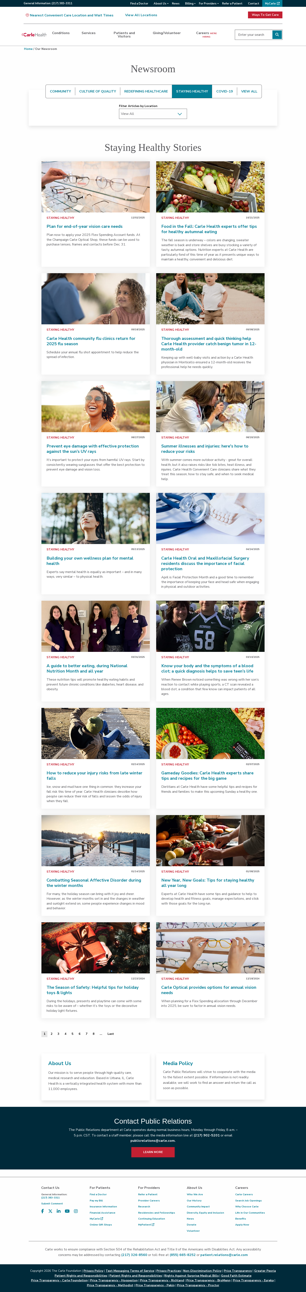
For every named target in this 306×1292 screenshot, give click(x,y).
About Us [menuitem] (160, 4)
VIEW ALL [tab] (249, 91)
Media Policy (178, 1063)
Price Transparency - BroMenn (208, 1280)
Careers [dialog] (206, 34)
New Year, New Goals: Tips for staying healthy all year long (207, 882)
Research (144, 1206)
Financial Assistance (102, 1212)
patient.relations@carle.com (224, 1255)
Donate (191, 1224)
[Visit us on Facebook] (42, 1211)
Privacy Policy (93, 1271)
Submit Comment (52, 1203)
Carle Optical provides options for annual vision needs (208, 990)
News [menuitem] (176, 4)
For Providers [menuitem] (208, 4)
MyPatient (146, 1224)
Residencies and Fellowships (156, 1212)
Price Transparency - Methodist (110, 1285)
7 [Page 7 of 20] (86, 1034)
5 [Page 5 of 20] (72, 1034)
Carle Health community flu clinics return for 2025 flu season (91, 341)
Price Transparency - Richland (162, 1280)
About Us (59, 1063)
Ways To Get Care (265, 15)
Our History (194, 1200)
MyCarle (96, 1218)
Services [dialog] (89, 33)
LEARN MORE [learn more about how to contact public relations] (153, 1152)
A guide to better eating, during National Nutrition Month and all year (87, 668)
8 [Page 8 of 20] (93, 1034)
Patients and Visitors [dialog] (124, 35)
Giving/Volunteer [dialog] (167, 33)
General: (48, 3)
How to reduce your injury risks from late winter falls (94, 775)
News (190, 1218)
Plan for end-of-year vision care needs (85, 226)
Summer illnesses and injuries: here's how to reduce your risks (204, 448)
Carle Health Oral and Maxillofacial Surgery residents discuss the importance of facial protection (205, 563)
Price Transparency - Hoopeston (114, 1280)
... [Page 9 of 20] (101, 1034)
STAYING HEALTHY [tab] (192, 91)
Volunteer (193, 1231)
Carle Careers (244, 1194)
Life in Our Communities (250, 1212)
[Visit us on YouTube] (67, 1211)
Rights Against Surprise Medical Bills (191, 1276)
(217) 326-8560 (134, 1255)
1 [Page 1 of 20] (44, 1034)
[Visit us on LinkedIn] (59, 1211)
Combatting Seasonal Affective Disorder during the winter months (94, 882)
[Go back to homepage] (34, 34)
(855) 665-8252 (183, 1255)
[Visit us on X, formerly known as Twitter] (50, 1211)
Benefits (240, 1218)
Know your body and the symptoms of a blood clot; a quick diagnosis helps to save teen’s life (207, 668)
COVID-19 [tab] (224, 91)
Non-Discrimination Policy (202, 1271)
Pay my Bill (96, 1200)
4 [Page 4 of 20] (65, 1034)
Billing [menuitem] (189, 4)
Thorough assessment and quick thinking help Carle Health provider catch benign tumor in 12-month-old (208, 344)
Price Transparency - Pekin (155, 1285)
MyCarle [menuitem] (270, 4)
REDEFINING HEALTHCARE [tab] (146, 91)
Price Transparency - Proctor (198, 1285)
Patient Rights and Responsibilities (135, 1276)
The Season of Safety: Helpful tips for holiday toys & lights (93, 990)
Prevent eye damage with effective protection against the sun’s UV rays (93, 448)
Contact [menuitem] (253, 4)
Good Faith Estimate (236, 1276)
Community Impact (198, 1206)
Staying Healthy (60, 218)
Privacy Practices (168, 1271)
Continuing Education (151, 1218)
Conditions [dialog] (61, 33)
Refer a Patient (147, 1194)
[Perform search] (277, 34)
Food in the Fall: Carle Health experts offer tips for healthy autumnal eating (209, 229)
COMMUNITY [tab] (60, 91)
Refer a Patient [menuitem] (232, 4)
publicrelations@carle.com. (153, 1140)
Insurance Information (103, 1206)
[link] (95, 186)
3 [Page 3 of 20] (58, 1034)
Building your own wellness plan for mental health (90, 560)
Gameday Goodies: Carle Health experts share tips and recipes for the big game (207, 775)
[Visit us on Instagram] (76, 1211)
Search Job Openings (248, 1200)
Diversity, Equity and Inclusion (205, 1212)
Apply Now (242, 1224)
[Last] (110, 1034)
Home (28, 49)
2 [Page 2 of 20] (51, 1034)
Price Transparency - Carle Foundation (59, 1280)
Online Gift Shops (101, 1224)
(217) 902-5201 (207, 1135)
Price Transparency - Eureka (253, 1280)
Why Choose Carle (247, 1206)
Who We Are (195, 1194)
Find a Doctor (98, 1194)
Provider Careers (149, 1200)
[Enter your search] (258, 35)
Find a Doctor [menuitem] (139, 4)
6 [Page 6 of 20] (79, 1034)
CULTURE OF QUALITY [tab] (97, 91)
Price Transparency (238, 1271)
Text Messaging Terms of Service (130, 1271)
